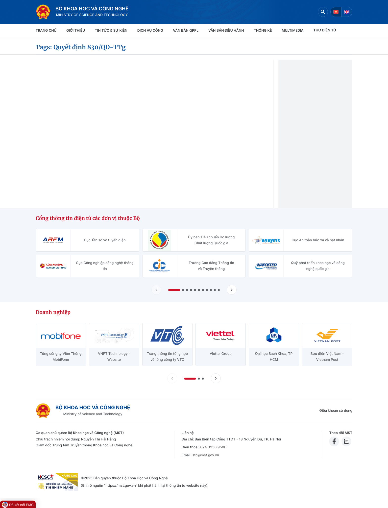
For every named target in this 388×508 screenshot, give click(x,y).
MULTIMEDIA (293, 30)
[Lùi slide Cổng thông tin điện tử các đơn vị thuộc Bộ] (156, 290)
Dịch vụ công (150, 30)
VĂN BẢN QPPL (185, 30)
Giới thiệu (75, 30)
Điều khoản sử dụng (335, 411)
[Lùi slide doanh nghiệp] (172, 378)
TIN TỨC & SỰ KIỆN (111, 30)
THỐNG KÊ (263, 30)
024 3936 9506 (213, 447)
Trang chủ (46, 30)
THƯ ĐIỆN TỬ (325, 30)
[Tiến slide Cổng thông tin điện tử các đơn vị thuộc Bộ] (232, 290)
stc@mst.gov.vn (205, 455)
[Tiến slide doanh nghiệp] (216, 378)
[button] (174, 290)
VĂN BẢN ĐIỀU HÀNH (226, 30)
